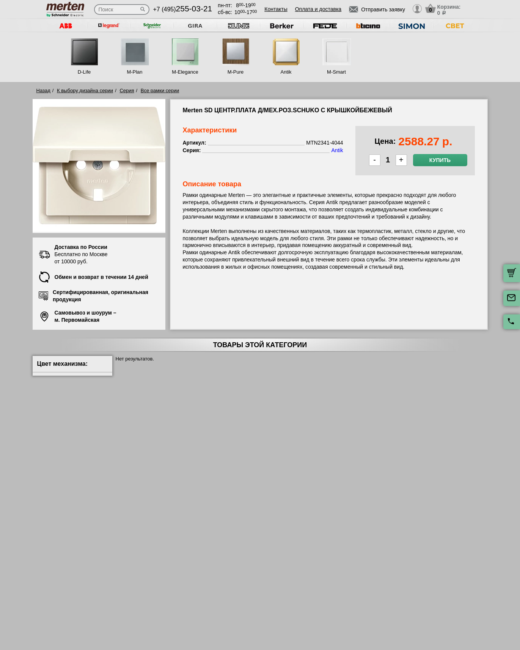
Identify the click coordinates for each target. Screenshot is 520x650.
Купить (440, 160)
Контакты (275, 9)
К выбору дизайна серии (85, 90)
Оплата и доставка (318, 9)
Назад (43, 90)
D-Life (84, 72)
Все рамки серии (160, 90)
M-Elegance (185, 72)
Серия (126, 90)
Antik (286, 72)
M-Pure (236, 72)
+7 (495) (182, 9)
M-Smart (336, 72)
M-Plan (134, 72)
